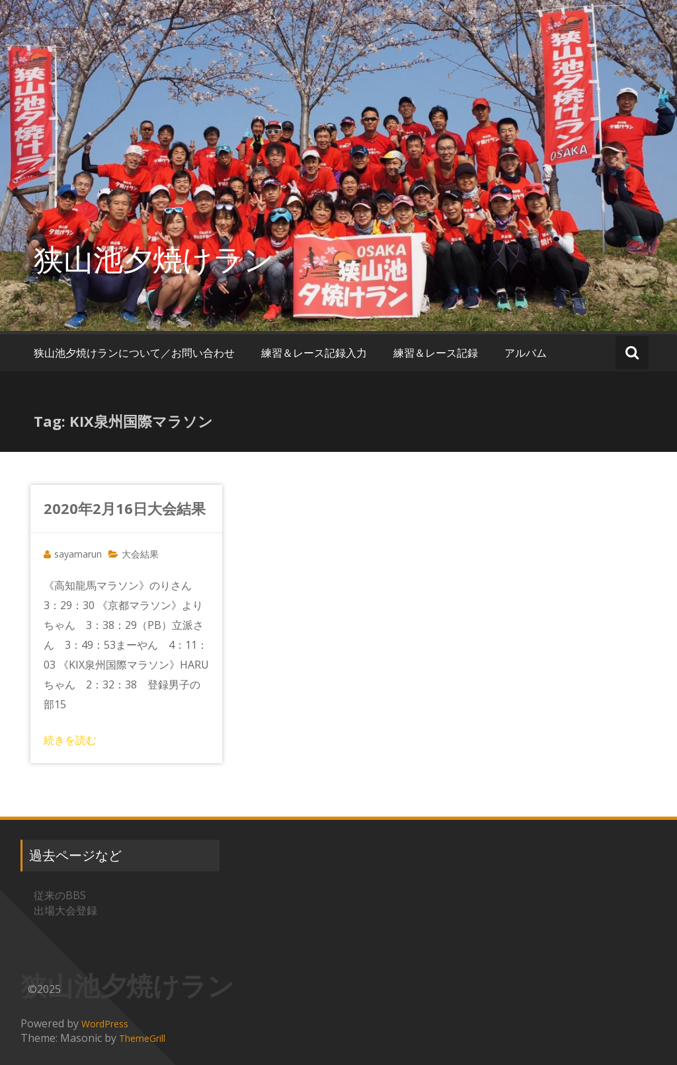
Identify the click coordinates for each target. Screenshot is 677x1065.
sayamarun (78, 554)
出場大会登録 (65, 910)
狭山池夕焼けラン (154, 259)
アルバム (525, 353)
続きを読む (70, 740)
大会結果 (140, 554)
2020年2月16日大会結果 (125, 508)
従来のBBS (60, 895)
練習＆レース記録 (435, 353)
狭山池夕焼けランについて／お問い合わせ (134, 353)
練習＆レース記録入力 (314, 353)
